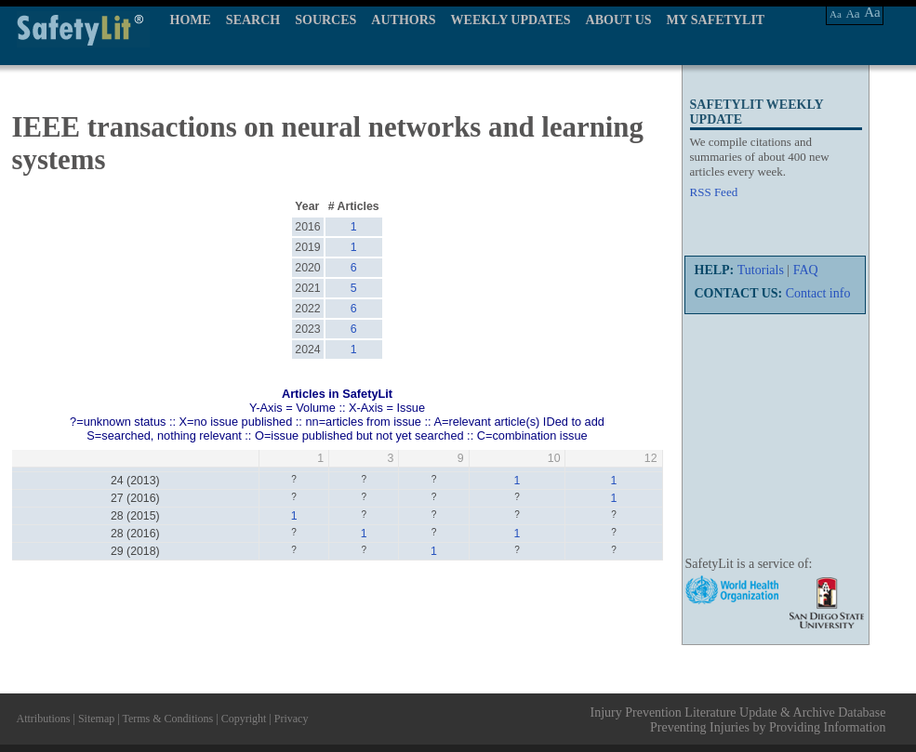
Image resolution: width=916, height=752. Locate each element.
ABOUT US (619, 20)
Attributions (44, 718)
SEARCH (253, 20)
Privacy (291, 718)
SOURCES (325, 20)
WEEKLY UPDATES (511, 20)
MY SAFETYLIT (716, 20)
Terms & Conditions (167, 718)
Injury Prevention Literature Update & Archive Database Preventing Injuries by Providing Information (738, 720)
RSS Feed (714, 192)
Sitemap (96, 718)
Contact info (818, 293)
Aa (836, 14)
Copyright (244, 718)
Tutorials (760, 270)
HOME (190, 20)
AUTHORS (403, 20)
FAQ (805, 270)
